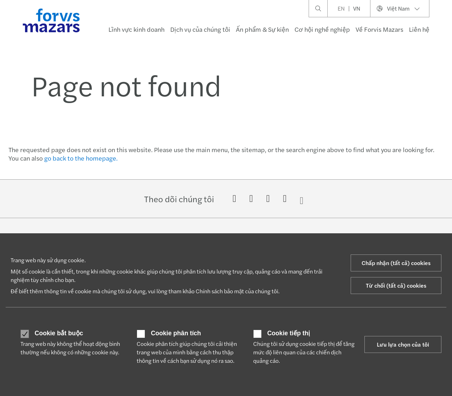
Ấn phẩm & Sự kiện (262, 29)
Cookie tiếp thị (288, 333)
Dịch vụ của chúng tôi (200, 29)
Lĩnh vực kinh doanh (136, 29)
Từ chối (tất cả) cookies (396, 285)
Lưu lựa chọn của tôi (403, 344)
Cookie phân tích (176, 333)
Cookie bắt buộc (59, 333)
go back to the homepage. (81, 158)
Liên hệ (419, 29)
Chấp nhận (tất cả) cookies (396, 263)
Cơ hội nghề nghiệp (322, 29)
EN (341, 8)
